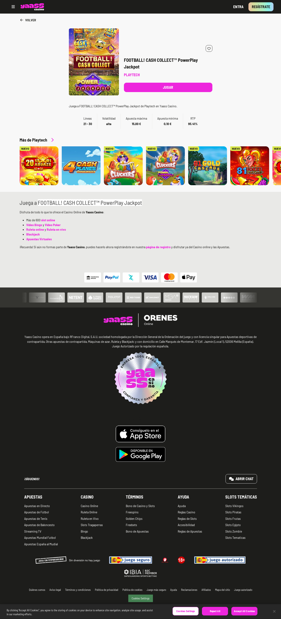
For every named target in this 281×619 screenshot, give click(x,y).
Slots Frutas (233, 518)
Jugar (168, 87)
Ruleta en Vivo (90, 518)
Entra (238, 6)
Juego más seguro (156, 589)
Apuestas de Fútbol (36, 512)
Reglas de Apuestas (190, 531)
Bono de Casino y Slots (140, 506)
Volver (28, 20)
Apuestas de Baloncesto (39, 525)
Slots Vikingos (234, 506)
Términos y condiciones (78, 589)
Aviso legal (55, 589)
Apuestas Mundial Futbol (40, 537)
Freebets (131, 525)
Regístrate (261, 6)
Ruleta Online (89, 512)
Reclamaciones (189, 589)
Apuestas (33, 496)
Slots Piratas (233, 512)
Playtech (132, 74)
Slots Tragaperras (92, 525)
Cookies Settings (141, 598)
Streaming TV (32, 531)
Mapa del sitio (222, 589)
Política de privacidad (106, 589)
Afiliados (206, 589)
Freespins (132, 512)
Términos (134, 496)
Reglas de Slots (187, 518)
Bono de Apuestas (137, 531)
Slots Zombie (233, 531)
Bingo (84, 531)
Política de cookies (132, 589)
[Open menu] (13, 6)
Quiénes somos (37, 589)
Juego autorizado (243, 589)
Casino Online (89, 506)
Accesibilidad (186, 525)
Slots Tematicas (235, 537)
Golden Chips (134, 518)
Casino (87, 496)
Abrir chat (241, 478)
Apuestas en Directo (37, 506)
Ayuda (183, 496)
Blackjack (87, 537)
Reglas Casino (186, 512)
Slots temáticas (241, 496)
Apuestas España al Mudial (41, 544)
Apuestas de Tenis (35, 518)
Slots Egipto (233, 525)
